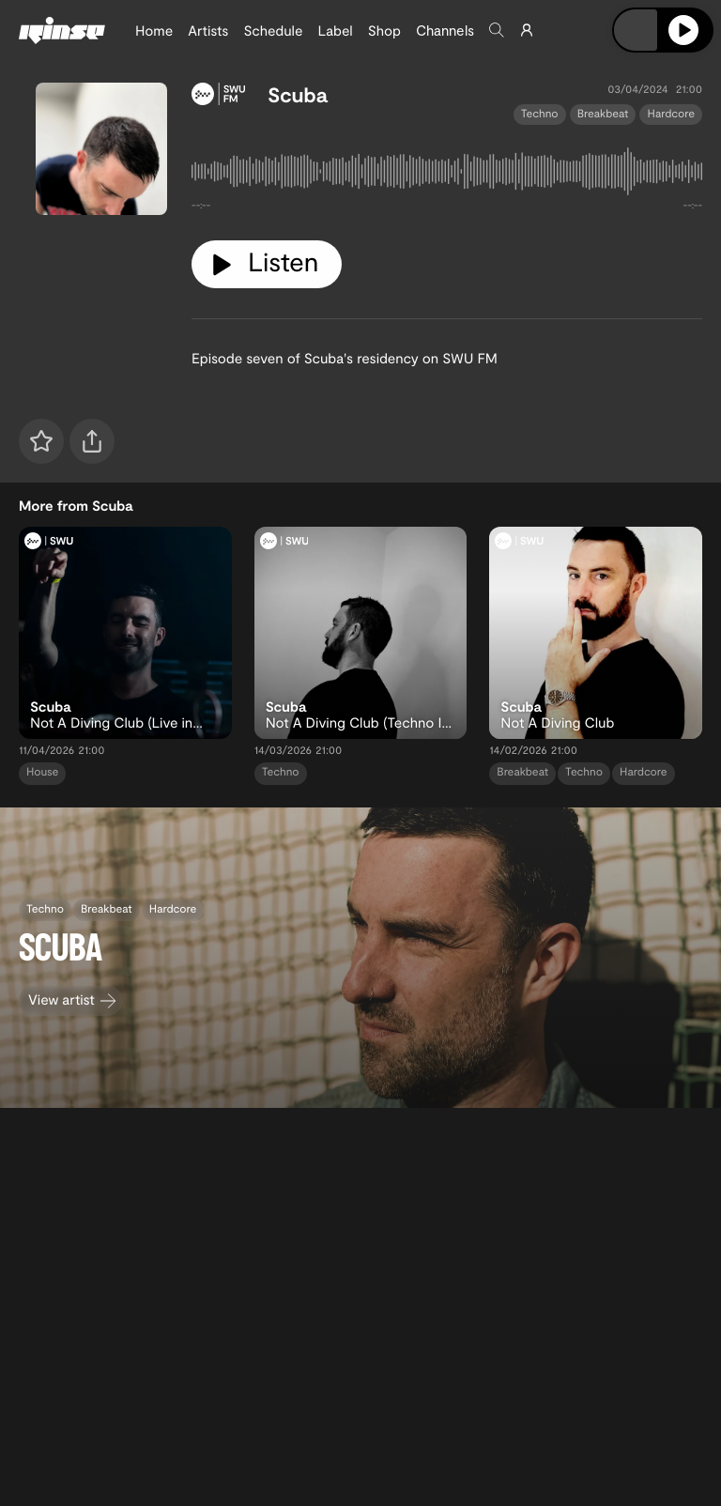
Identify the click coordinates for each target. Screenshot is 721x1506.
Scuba (298, 95)
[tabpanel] (447, 175)
